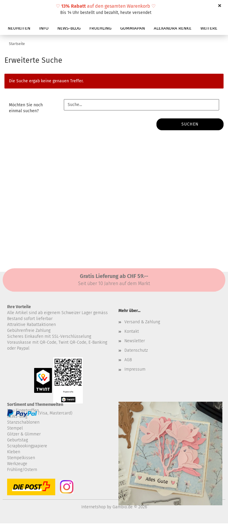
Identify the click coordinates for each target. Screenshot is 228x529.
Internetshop (93, 506)
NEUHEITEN (19, 28)
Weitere (208, 28)
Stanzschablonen (23, 422)
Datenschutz (136, 350)
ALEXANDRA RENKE (172, 28)
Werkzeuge (17, 463)
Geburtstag (17, 440)
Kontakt (131, 331)
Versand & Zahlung (142, 321)
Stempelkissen (21, 457)
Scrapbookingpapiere (27, 445)
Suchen (190, 124)
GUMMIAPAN (132, 28)
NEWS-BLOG (68, 28)
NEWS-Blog (17, 416)
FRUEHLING (100, 28)
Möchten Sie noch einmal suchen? (26, 107)
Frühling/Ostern (22, 469)
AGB (128, 359)
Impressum (134, 369)
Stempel (15, 428)
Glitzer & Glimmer (24, 434)
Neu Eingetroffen (23, 410)
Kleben (13, 451)
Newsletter (134, 340)
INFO (43, 28)
